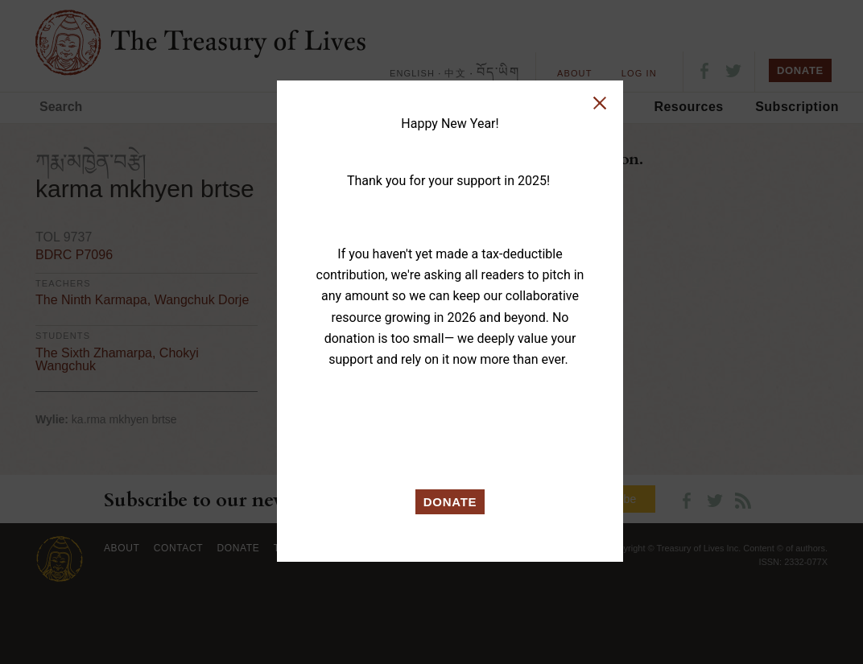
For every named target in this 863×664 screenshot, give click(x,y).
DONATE (450, 502)
